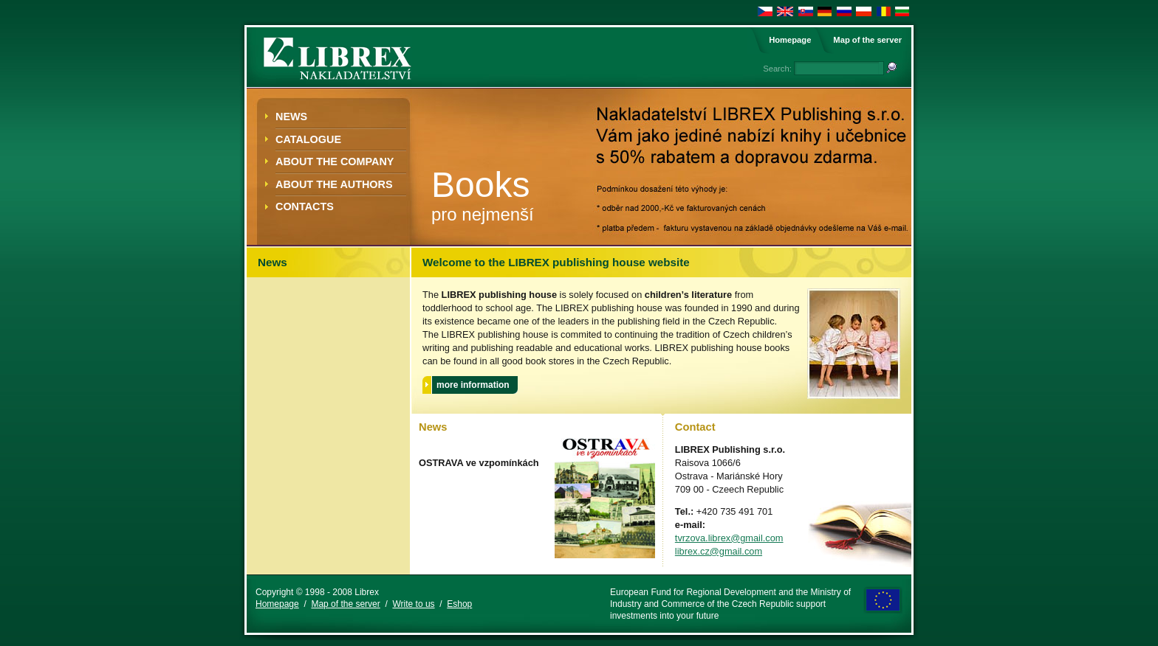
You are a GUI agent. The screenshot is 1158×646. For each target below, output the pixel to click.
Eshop (459, 604)
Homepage (790, 39)
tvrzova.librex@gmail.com (729, 537)
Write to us (413, 604)
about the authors (334, 184)
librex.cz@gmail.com (718, 551)
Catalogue (308, 139)
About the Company (334, 161)
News (291, 116)
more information (473, 385)
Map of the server (867, 39)
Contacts (304, 206)
